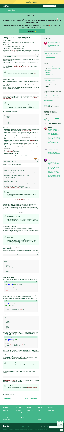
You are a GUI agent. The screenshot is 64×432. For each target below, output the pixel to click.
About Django (5, 410)
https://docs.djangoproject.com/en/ (12, 187)
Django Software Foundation (8, 415)
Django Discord (30, 412)
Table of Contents (57, 95)
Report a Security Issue (20, 415)
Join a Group (18, 410)
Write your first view (49, 60)
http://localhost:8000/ (14, 388)
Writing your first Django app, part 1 (51, 53)
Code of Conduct (6, 417)
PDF (58, 118)
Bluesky (39, 415)
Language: (60, 424)
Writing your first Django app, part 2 (32, 398)
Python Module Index (49, 74)
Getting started (49, 82)
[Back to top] (61, 430)
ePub (45, 119)
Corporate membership (52, 412)
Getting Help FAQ (30, 410)
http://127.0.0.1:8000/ (23, 180)
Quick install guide (7, 398)
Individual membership (20, 417)
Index (45, 95)
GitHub (39, 410)
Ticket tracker (46, 110)
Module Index (49, 95)
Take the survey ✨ (32, 31)
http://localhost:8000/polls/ (10, 380)
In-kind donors (25, 426)
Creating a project (49, 55)
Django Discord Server (48, 100)
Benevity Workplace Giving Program (54, 415)
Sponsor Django (51, 410)
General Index (47, 72)
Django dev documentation (50, 80)
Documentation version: (56, 427)
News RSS (39, 419)
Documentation (9, 10)
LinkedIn (39, 417)
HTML (56, 118)
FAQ (44, 90)
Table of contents (48, 70)
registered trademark (32, 429)
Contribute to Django (19, 412)
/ (36, 54)
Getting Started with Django (8, 412)
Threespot (44, 426)
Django (6, 6)
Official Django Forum (48, 105)
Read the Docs (50, 120)
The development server (50, 57)
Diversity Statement (6, 419)
